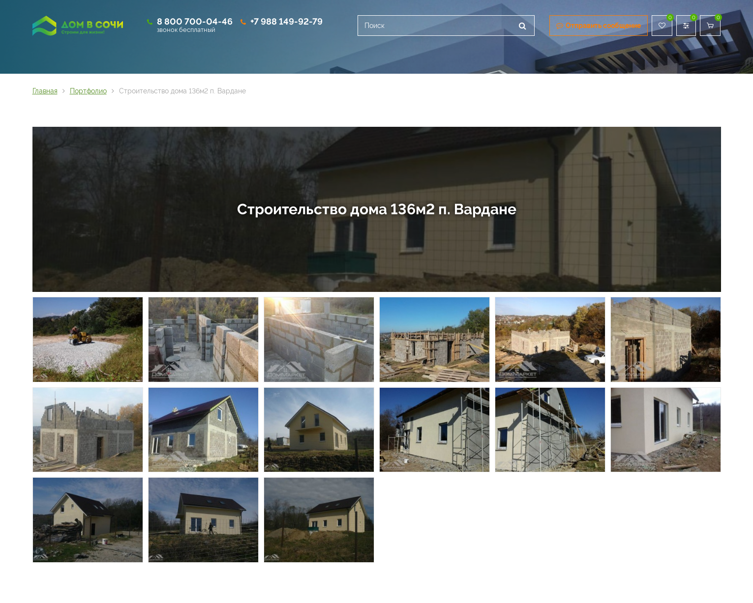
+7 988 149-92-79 (286, 21)
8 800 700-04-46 (195, 21)
